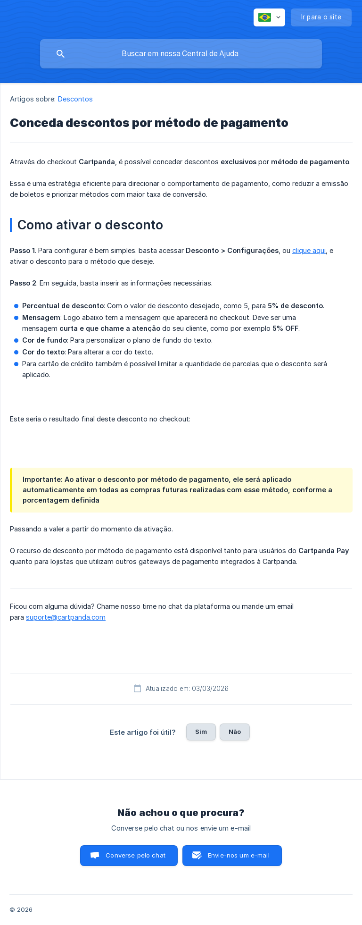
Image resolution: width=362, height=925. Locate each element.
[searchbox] (181, 53)
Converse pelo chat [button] (135, 855)
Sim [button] (201, 731)
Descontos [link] (75, 99)
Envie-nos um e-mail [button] (239, 855)
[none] (269, 17)
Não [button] (235, 731)
